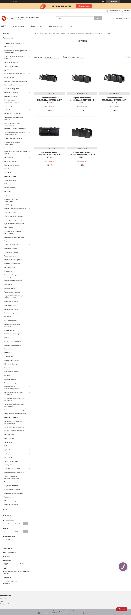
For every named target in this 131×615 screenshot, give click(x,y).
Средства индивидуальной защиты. (13, 118)
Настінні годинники (10, 320)
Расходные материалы (12, 165)
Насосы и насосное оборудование (11, 200)
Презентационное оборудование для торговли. (15, 52)
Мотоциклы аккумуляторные (14, 501)
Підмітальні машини (11, 241)
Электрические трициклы (13, 138)
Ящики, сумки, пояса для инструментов (12, 124)
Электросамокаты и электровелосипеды (11, 477)
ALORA (3, 26)
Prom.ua (75, 611)
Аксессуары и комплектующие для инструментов (14, 133)
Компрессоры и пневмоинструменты (11, 387)
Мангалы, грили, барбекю (13, 260)
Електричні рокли (10, 379)
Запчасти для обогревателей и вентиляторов (14, 405)
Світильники (8, 442)
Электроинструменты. (12, 89)
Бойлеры (7, 317)
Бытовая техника (10, 161)
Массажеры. (8, 47)
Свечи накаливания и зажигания (15, 413)
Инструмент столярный (94, 33)
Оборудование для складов (13, 216)
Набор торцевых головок (13, 184)
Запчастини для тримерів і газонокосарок (13, 422)
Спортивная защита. (11, 62)
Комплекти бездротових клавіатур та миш (12, 276)
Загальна (7, 172)
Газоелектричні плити (11, 371)
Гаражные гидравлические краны (15, 81)
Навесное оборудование (12, 489)
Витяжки (7, 353)
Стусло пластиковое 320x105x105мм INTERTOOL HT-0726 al (82, 154)
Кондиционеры (9, 267)
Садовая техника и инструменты (15, 208)
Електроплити (9, 434)
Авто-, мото (8, 465)
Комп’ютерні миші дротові (13, 280)
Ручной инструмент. (58, 33)
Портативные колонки (12, 263)
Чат (122, 609)
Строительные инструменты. (14, 43)
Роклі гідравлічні (10, 187)
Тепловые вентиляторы (12, 482)
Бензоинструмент (10, 176)
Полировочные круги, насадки (14, 410)
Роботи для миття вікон (12, 341)
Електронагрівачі (10, 288)
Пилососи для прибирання (13, 334)
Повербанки (8, 368)
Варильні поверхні (10, 349)
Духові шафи (8, 356)
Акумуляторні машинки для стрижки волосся (13, 297)
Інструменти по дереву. (76, 33)
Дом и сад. (8, 109)
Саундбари (8, 284)
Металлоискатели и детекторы (15, 129)
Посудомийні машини (11, 360)
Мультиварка (9, 438)
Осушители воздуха (11, 486)
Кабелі (6, 446)
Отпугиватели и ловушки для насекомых (14, 399)
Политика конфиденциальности (85, 613)
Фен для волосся (10, 305)
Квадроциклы (9, 497)
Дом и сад (7, 195)
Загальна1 (7, 148)
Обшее (6, 169)
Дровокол (8, 70)
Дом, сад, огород (10, 212)
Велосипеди (8, 157)
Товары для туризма (11, 252)
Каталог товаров (18, 26)
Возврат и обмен (37, 26)
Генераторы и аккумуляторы (14, 237)
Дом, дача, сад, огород (12, 468)
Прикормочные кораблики (13, 493)
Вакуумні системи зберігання (14, 431)
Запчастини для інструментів (14, 427)
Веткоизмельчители (11, 504)
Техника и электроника (12, 292)
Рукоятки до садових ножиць (14, 224)
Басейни (7, 375)
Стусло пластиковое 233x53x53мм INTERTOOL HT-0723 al (82, 100)
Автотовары (8, 205)
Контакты (3, 599)
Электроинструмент (11, 66)
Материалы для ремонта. (13, 113)
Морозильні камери (11, 364)
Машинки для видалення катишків (12, 325)
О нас (70, 26)
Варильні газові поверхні (12, 345)
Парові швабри (9, 330)
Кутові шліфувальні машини (13, 85)
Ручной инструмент (10, 248)
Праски (6, 337)
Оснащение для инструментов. (14, 73)
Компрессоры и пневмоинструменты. (11, 101)
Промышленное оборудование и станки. (15, 152)
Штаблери (7, 191)
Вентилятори (8, 227)
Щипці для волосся (11, 301)
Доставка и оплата (55, 26)
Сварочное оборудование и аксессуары (13, 393)
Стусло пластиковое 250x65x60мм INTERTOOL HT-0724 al (114, 100)
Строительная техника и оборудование (12, 232)
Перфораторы (9, 77)
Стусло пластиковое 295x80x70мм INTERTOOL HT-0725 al (49, 154)
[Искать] (98, 18)
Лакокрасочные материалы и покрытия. (14, 57)
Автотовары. (9, 106)
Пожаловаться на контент (65, 613)
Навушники (8, 271)
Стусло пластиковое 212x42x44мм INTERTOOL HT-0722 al (49, 100)
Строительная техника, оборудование (12, 143)
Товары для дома (10, 180)
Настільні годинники (11, 313)
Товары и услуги (8, 38)
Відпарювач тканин (11, 309)
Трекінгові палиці (10, 383)
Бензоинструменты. (11, 92)
